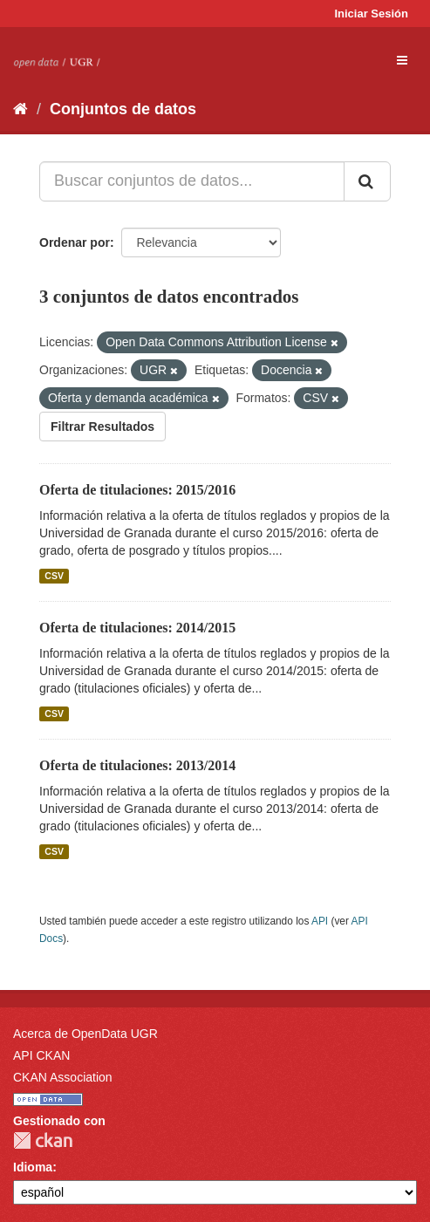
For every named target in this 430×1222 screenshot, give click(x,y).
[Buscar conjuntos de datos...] (192, 181)
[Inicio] (20, 109)
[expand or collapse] (402, 60)
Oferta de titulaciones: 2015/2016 (137, 489)
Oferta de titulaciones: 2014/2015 (137, 627)
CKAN (42, 1140)
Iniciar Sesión (371, 13)
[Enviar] (367, 181)
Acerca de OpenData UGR (85, 1034)
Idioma (32, 1167)
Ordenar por (74, 242)
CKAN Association (63, 1077)
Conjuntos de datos (123, 109)
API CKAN (41, 1055)
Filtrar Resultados (102, 427)
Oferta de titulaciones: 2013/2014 (137, 765)
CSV (54, 575)
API (319, 921)
